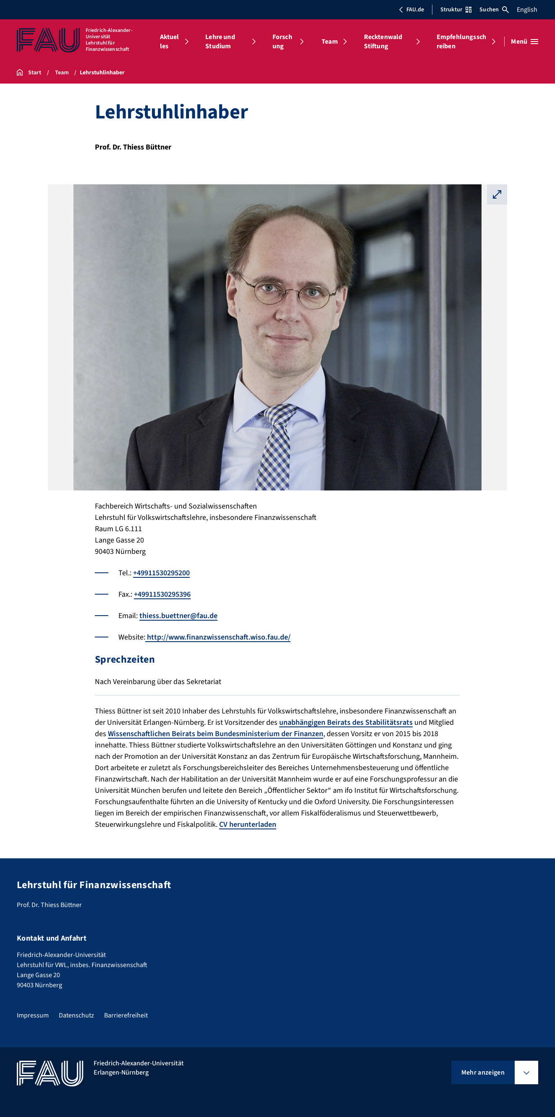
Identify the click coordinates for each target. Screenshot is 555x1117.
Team (330, 41)
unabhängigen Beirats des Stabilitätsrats (346, 722)
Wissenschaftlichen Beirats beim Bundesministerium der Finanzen (215, 734)
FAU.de (411, 9)
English (527, 9)
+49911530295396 (162, 594)
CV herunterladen (247, 824)
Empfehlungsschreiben (461, 41)
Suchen (494, 9)
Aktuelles (169, 41)
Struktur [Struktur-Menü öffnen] (455, 9)
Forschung (282, 41)
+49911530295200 (161, 573)
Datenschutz (76, 1015)
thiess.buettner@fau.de (178, 616)
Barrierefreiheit (126, 1015)
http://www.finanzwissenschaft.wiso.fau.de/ (218, 637)
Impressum (33, 1015)
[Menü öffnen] (524, 41)
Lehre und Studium (220, 41)
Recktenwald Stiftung (383, 41)
